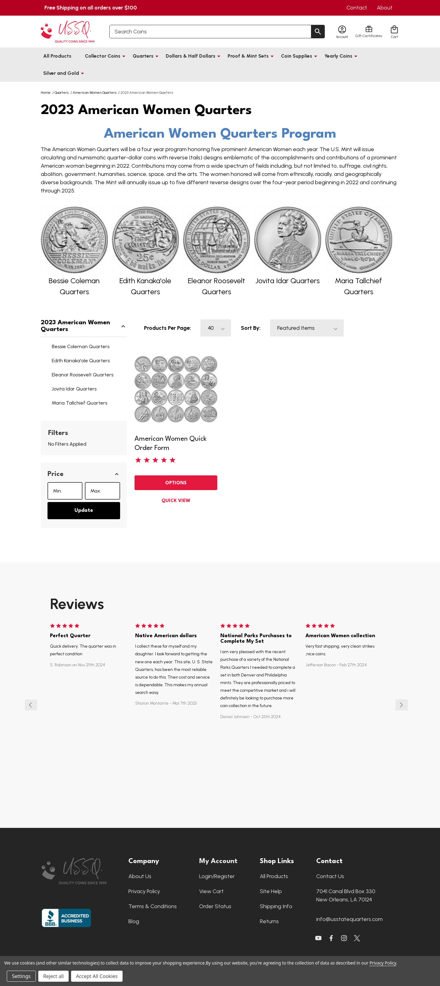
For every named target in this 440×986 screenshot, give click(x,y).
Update (83, 510)
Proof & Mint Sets (248, 56)
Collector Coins (102, 56)
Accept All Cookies (97, 976)
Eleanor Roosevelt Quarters (82, 375)
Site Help (271, 892)
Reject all (53, 976)
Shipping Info (276, 907)
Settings (21, 976)
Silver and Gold (61, 73)
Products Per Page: (167, 328)
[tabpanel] (259, 705)
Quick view (176, 501)
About (385, 7)
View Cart (211, 892)
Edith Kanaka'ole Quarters (81, 361)
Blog (133, 922)
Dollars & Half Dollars (190, 56)
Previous (31, 705)
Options (176, 483)
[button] (83, 474)
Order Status (215, 907)
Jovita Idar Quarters (287, 280)
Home (46, 92)
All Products (57, 56)
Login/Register (217, 877)
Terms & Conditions (152, 907)
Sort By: (250, 328)
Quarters (143, 56)
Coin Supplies (296, 56)
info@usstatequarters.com (349, 920)
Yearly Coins (338, 56)
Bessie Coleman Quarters (80, 346)
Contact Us (330, 877)
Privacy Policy (144, 892)
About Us (139, 877)
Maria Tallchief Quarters (79, 403)
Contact (357, 7)
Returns (269, 922)
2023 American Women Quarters (84, 326)
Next (402, 705)
